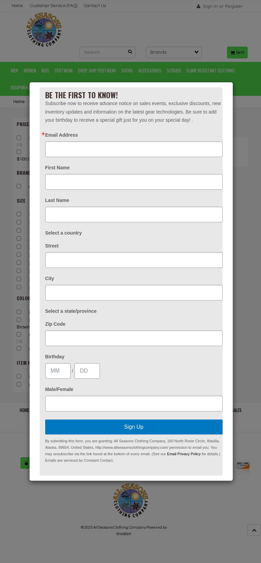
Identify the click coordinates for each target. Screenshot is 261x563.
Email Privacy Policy (184, 454)
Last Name (57, 200)
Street (52, 245)
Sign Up (133, 427)
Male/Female (59, 389)
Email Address (61, 135)
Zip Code (55, 324)
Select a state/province (71, 311)
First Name (57, 167)
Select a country (63, 233)
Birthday (55, 356)
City (49, 278)
